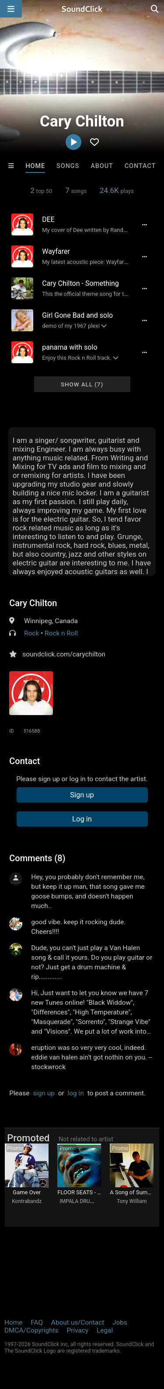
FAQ (37, 1322)
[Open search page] (155, 9)
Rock (31, 633)
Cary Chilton (33, 603)
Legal (105, 1330)
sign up (44, 1093)
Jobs (119, 1322)
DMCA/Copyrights (31, 1330)
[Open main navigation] (11, 9)
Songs (67, 166)
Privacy (77, 1330)
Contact (140, 166)
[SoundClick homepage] (82, 9)
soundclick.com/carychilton (63, 654)
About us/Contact (77, 1322)
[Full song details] (145, 224)
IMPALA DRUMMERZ (83, 1201)
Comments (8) (37, 858)
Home (35, 166)
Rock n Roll (61, 633)
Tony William (132, 1201)
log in (76, 1093)
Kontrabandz (27, 1201)
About (102, 166)
